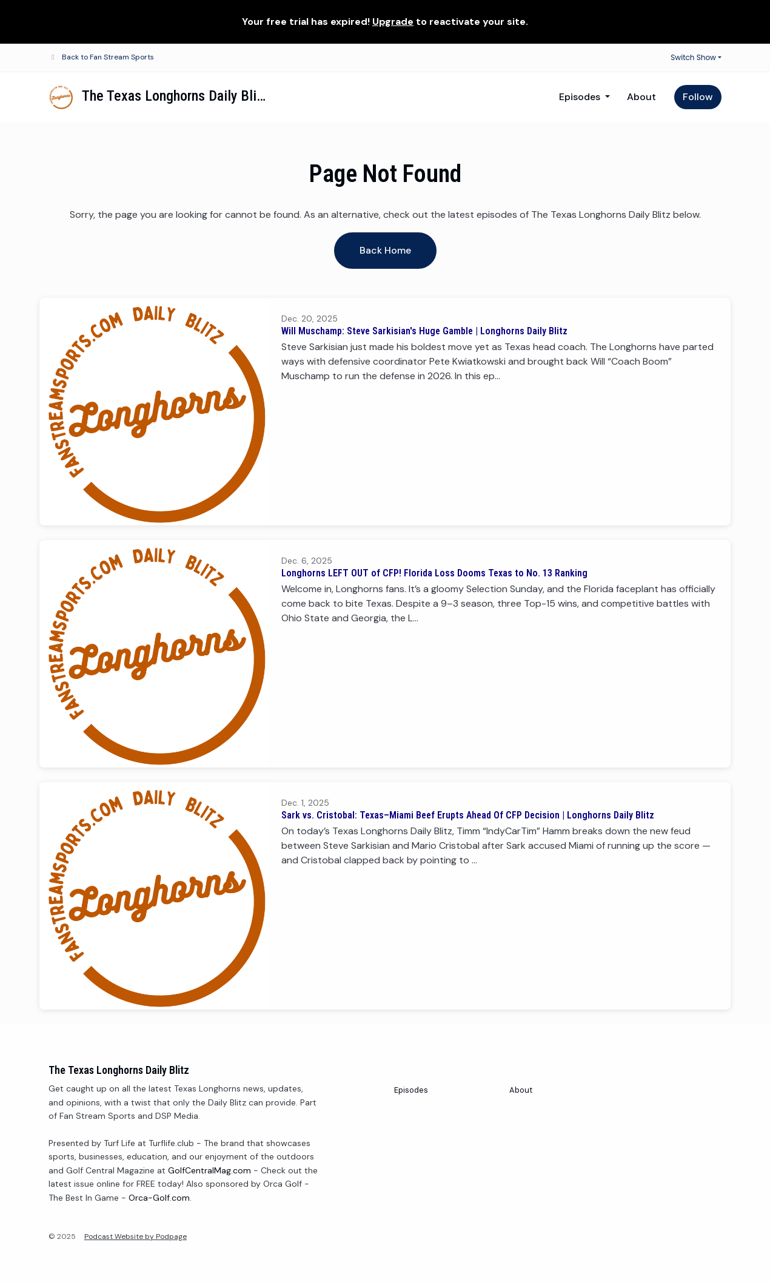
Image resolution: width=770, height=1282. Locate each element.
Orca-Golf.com (159, 1197)
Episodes (581, 96)
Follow (698, 96)
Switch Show (693, 57)
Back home (385, 250)
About (641, 96)
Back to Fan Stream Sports (108, 57)
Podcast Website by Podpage (135, 1236)
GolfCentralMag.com (209, 1170)
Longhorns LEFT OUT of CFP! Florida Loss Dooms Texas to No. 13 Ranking (434, 573)
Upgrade (392, 21)
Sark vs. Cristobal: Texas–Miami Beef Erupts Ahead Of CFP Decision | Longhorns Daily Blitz (467, 815)
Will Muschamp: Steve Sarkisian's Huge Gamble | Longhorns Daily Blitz (424, 331)
